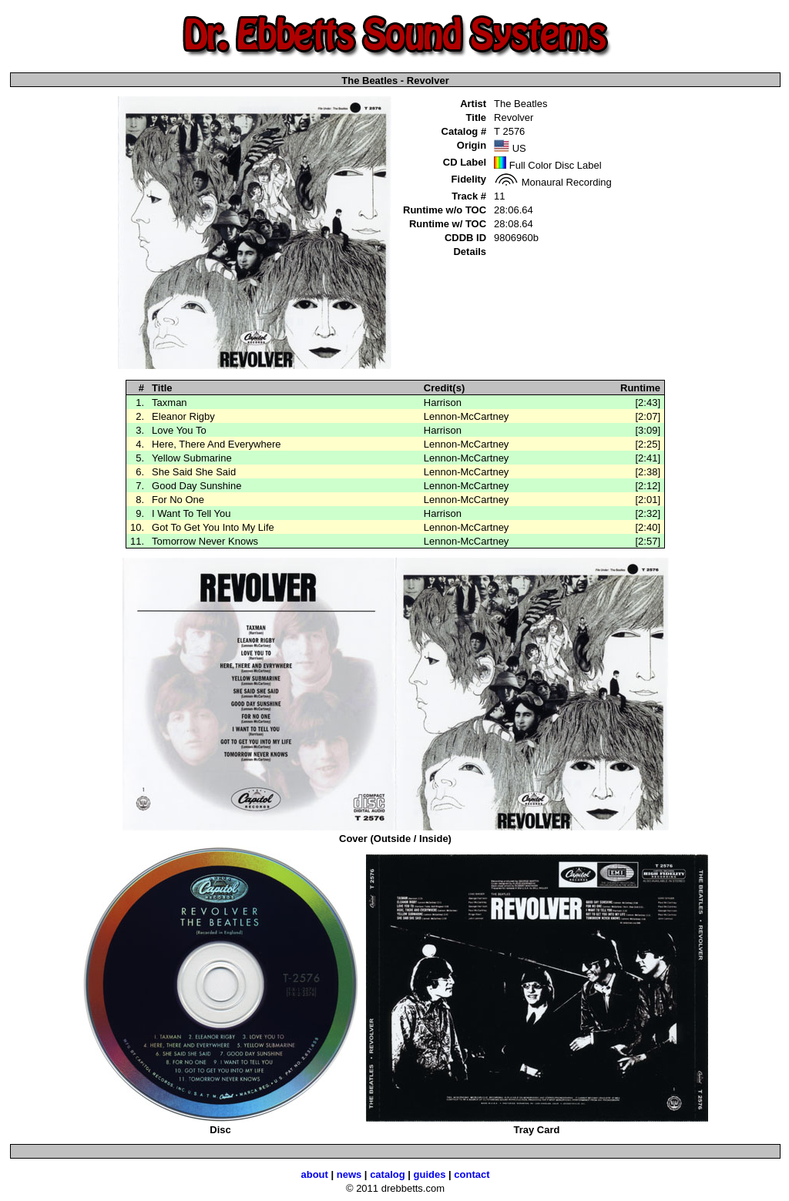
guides (430, 1174)
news (349, 1174)
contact (471, 1174)
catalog (387, 1174)
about (313, 1174)
